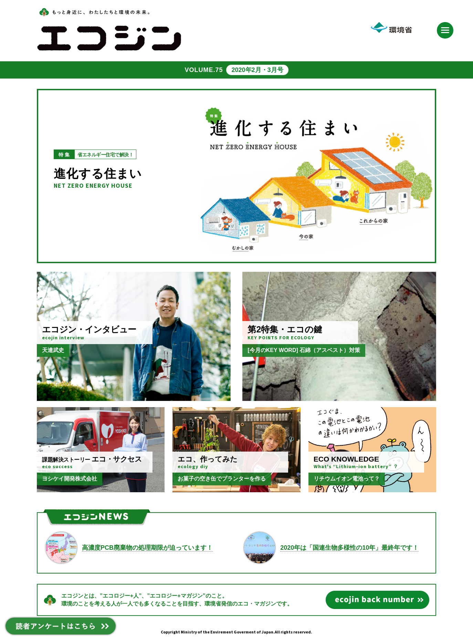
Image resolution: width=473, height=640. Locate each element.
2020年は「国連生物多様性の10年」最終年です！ (349, 547)
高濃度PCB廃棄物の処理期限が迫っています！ (147, 547)
